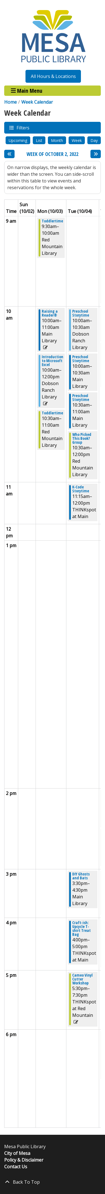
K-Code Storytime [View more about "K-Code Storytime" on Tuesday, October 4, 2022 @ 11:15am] (80, 489)
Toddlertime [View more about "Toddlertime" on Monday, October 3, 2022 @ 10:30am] (52, 413)
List (39, 140)
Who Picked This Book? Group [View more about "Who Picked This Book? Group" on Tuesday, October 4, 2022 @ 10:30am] (81, 438)
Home (10, 102)
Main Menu (27, 90)
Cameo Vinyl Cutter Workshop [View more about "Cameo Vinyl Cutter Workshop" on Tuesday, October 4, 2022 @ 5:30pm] (82, 979)
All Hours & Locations (53, 76)
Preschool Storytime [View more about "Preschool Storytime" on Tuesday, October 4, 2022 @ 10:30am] (80, 398)
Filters (22, 127)
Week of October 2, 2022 (52, 154)
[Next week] (95, 154)
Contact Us (15, 1167)
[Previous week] (9, 154)
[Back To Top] (52, 1182)
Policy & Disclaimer (23, 1160)
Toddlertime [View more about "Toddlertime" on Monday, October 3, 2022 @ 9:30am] (52, 221)
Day (94, 140)
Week (77, 140)
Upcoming (18, 140)
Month (57, 140)
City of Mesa (17, 1153)
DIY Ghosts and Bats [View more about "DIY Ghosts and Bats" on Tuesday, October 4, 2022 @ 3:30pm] (81, 876)
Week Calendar (37, 102)
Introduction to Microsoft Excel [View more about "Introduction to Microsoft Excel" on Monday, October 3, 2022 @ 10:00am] (52, 361)
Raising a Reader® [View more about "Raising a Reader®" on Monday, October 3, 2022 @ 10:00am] (50, 313)
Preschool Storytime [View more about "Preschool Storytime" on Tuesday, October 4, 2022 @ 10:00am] (80, 313)
